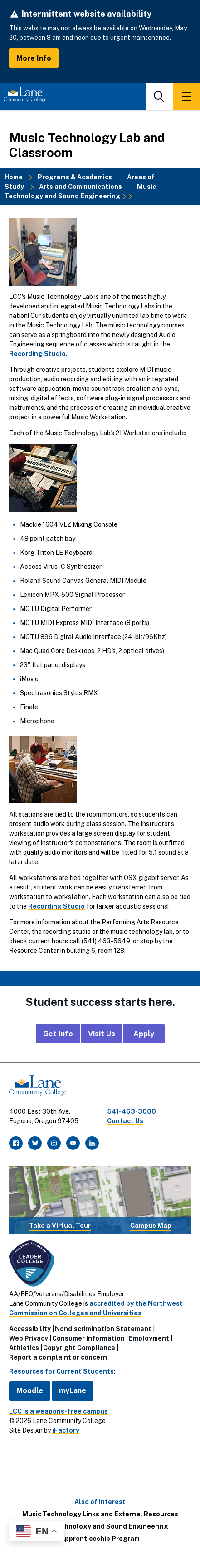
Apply (143, 1033)
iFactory (65, 1430)
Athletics (24, 1347)
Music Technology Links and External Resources (100, 1514)
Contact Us (125, 1121)
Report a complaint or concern (58, 1357)
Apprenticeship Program (100, 1538)
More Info (33, 58)
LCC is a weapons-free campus (58, 1411)
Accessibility (30, 1328)
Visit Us (101, 1033)
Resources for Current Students (61, 1371)
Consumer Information (88, 1338)
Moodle (29, 1390)
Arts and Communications (80, 186)
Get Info (58, 1033)
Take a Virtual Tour (60, 1225)
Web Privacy (28, 1338)
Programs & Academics (75, 177)
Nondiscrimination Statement (103, 1328)
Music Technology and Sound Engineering (80, 191)
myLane (72, 1390)
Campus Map (150, 1225)
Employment (149, 1338)
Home (14, 177)
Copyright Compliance (79, 1347)
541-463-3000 (131, 1111)
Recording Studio (37, 353)
